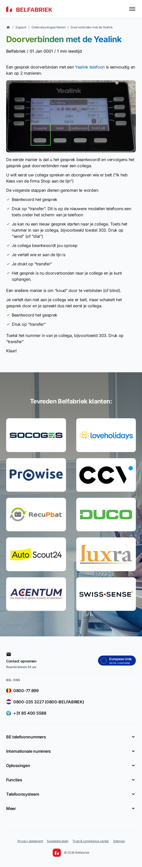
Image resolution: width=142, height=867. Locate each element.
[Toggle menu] (132, 9)
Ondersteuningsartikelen (48, 27)
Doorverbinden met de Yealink (92, 27)
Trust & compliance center (90, 841)
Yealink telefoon (90, 67)
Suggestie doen (57, 841)
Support (20, 27)
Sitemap (119, 841)
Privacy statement (30, 841)
